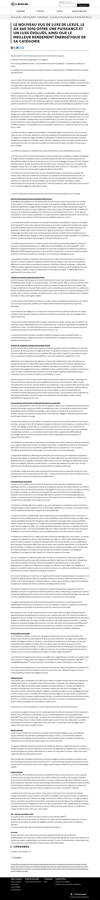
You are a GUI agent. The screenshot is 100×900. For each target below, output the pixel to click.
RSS (45, 882)
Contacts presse (80, 894)
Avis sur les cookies (63, 882)
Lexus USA (14, 884)
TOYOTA (40, 11)
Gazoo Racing (79, 11)
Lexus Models (23, 851)
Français (14, 851)
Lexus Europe (16, 889)
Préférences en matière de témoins (68, 884)
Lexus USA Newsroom (33, 882)
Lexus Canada (16, 882)
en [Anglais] (67, 2)
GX (29, 851)
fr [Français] (70, 2)
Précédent (17, 857)
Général (20, 11)
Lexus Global (15, 887)
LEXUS (60, 11)
